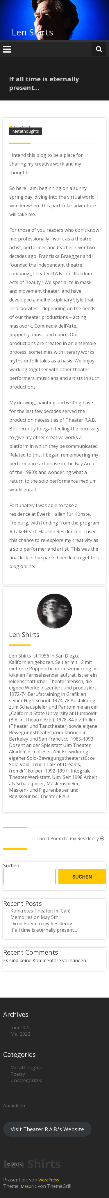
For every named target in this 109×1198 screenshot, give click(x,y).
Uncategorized (26, 1080)
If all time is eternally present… (43, 930)
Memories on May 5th (34, 917)
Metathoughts (25, 131)
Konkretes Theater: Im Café (40, 911)
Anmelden (14, 1105)
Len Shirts (32, 32)
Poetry (17, 1074)
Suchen (11, 865)
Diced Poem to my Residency (71, 838)
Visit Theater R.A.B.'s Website (47, 1129)
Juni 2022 (20, 1027)
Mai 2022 (20, 1034)
